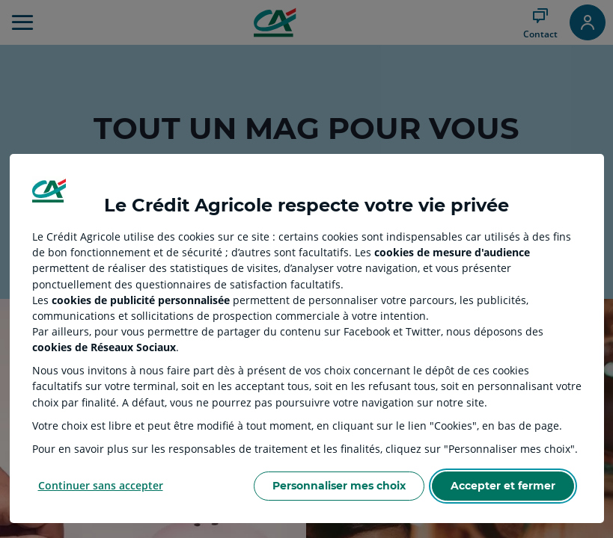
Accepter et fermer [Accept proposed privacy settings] (503, 485)
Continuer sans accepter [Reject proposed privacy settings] (100, 485)
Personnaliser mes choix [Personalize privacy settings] (339, 485)
